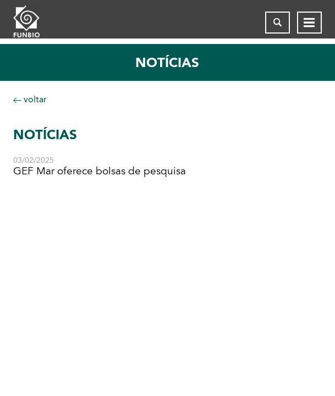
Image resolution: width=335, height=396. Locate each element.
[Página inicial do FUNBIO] (35, 23)
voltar (30, 99)
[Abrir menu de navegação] (309, 23)
